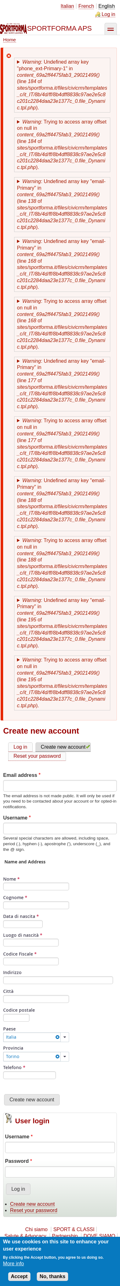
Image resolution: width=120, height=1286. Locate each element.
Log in (108, 14)
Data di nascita (21, 916)
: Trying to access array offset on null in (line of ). (62, 144)
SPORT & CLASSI (74, 1229)
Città (8, 991)
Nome (11, 879)
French (86, 6)
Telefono (14, 1067)
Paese (9, 1029)
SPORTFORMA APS (59, 28)
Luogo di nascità (22, 935)
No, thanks (52, 1277)
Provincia (13, 1048)
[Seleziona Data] (23, 924)
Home (9, 39)
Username (15, 817)
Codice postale (19, 1010)
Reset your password (37, 756)
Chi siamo (36, 1229)
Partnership (65, 1236)
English (106, 6)
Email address (20, 775)
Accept (19, 1277)
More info (13, 1264)
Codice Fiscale (20, 954)
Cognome (15, 897)
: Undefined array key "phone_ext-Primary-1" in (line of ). (62, 84)
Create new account (63, 747)
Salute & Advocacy (25, 1236)
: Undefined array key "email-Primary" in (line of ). (62, 204)
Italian (67, 6)
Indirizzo (12, 972)
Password (17, 1161)
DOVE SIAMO (99, 1236)
